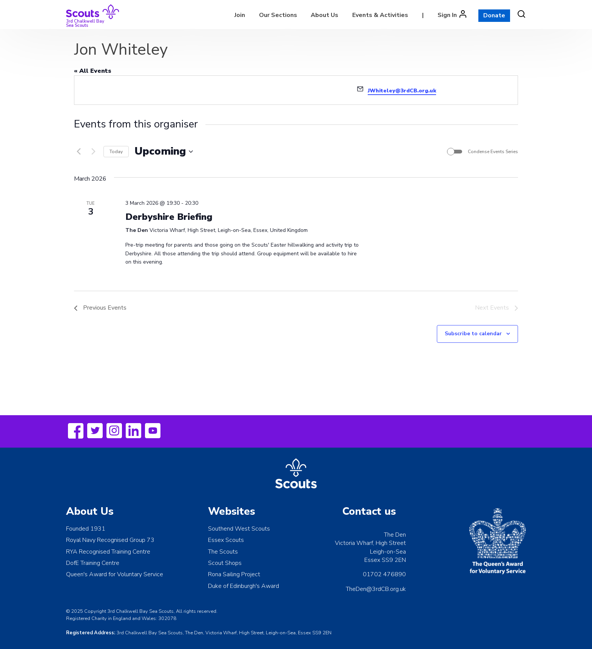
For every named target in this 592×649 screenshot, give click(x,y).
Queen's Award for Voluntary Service (114, 574)
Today (116, 152)
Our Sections (278, 15)
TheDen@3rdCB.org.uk (376, 589)
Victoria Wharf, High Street (370, 543)
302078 (167, 618)
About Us (324, 15)
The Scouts (223, 552)
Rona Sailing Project (234, 574)
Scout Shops (225, 563)
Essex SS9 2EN (385, 560)
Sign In (447, 15)
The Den (395, 535)
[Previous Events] (78, 151)
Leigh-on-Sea (388, 552)
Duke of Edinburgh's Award (243, 586)
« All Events (92, 71)
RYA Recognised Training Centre (108, 552)
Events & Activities (380, 15)
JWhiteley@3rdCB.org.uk (402, 90)
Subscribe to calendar (473, 333)
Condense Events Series (493, 152)
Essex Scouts (226, 540)
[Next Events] (93, 151)
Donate (494, 15)
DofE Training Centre (92, 563)
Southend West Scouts (239, 529)
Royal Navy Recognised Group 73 (110, 540)
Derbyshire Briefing (169, 217)
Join (239, 15)
